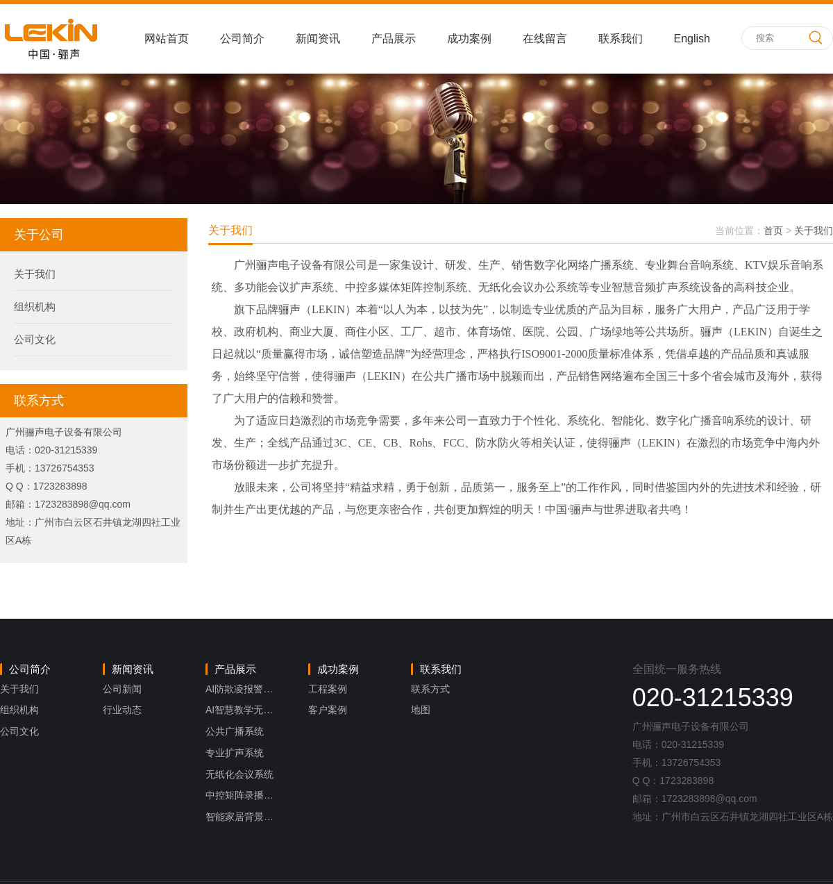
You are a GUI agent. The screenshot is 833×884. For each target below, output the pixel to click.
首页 (773, 230)
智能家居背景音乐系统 (254, 816)
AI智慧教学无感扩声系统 (258, 709)
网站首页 (166, 38)
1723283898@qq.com (83, 504)
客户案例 (327, 709)
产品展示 (393, 38)
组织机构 (35, 306)
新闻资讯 (318, 38)
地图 (420, 709)
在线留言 (545, 38)
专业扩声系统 (234, 752)
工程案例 (327, 688)
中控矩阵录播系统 (244, 795)
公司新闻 (122, 688)
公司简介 (242, 38)
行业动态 (122, 709)
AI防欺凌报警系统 (244, 688)
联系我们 (620, 38)
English (692, 38)
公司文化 (35, 339)
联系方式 (430, 688)
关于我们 (35, 274)
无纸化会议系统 (239, 774)
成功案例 (469, 38)
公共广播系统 (234, 731)
